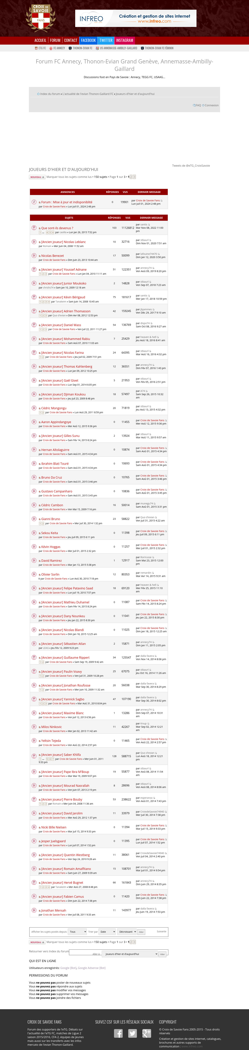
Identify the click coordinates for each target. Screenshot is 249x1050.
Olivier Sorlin (50, 574)
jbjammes (146, 309)
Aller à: (96, 954)
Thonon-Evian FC (80, 48)
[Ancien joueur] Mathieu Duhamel (65, 602)
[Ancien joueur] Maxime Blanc (62, 713)
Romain (47, 246)
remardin (146, 572)
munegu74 (147, 503)
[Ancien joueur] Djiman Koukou (63, 394)
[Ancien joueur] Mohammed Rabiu (65, 339)
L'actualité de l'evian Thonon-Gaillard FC (88, 94)
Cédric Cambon (52, 505)
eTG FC (40, 48)
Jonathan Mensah (53, 910)
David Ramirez (51, 560)
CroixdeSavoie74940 (152, 811)
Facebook (88, 40)
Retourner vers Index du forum (49, 951)
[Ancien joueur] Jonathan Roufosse (65, 685)
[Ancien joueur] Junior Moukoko (63, 283)
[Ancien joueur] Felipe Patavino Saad (67, 588)
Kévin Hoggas (50, 547)
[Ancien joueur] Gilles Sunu (60, 436)
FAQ (198, 105)
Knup (144, 723)
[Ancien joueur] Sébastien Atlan (63, 644)
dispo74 (145, 323)
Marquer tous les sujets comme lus (68, 177)
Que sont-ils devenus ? (57, 228)
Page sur (117, 177)
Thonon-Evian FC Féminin (157, 48)
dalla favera (147, 655)
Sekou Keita (49, 533)
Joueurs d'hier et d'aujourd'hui (135, 94)
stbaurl (145, 240)
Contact (70, 40)
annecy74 (146, 267)
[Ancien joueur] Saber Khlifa (61, 755)
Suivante (161, 931)
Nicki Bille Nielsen (53, 827)
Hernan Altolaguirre (55, 450)
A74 (143, 391)
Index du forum (50, 94)
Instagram (124, 40)
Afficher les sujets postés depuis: (59, 931)
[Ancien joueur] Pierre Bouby (61, 799)
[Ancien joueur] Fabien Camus (62, 896)
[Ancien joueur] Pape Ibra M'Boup (65, 772)
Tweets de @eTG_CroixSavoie (191, 165)
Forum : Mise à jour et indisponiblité (66, 202)
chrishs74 (48, 287)
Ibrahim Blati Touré (55, 463)
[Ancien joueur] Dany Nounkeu (63, 616)
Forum (55, 40)
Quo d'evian (59, 315)
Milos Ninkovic (51, 727)
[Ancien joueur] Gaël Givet (59, 380)
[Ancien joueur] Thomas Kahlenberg (66, 366)
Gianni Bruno (50, 519)
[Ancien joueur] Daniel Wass (61, 325)
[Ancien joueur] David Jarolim (61, 813)
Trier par (102, 931)
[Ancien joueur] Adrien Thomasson (65, 311)
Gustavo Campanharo (56, 491)
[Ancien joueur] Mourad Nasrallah (65, 785)
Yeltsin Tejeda (51, 741)
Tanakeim (60, 301)
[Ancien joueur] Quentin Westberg (65, 855)
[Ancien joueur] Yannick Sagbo (62, 699)
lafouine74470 (149, 253)
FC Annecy (57, 48)
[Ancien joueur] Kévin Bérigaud (63, 297)
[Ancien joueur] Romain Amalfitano (66, 869)
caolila (63, 232)
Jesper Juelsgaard (53, 841)
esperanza (146, 797)
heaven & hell (148, 337)
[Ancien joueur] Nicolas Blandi (62, 630)
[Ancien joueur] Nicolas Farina (62, 353)
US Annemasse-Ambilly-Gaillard (116, 48)
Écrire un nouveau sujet (37, 177)
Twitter (105, 40)
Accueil (40, 40)
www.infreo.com (192, 1046)
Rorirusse (146, 557)
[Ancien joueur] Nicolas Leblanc (63, 242)
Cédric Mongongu (53, 408)
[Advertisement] (124, 138)
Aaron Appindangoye (56, 422)
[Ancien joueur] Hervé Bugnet (62, 882)
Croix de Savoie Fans (54, 206)
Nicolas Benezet (52, 256)
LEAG (46, 648)
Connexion (212, 105)
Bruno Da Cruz (51, 477)
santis (144, 224)
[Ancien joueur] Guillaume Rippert (65, 657)
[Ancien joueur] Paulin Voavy (61, 671)
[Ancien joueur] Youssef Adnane (63, 269)
